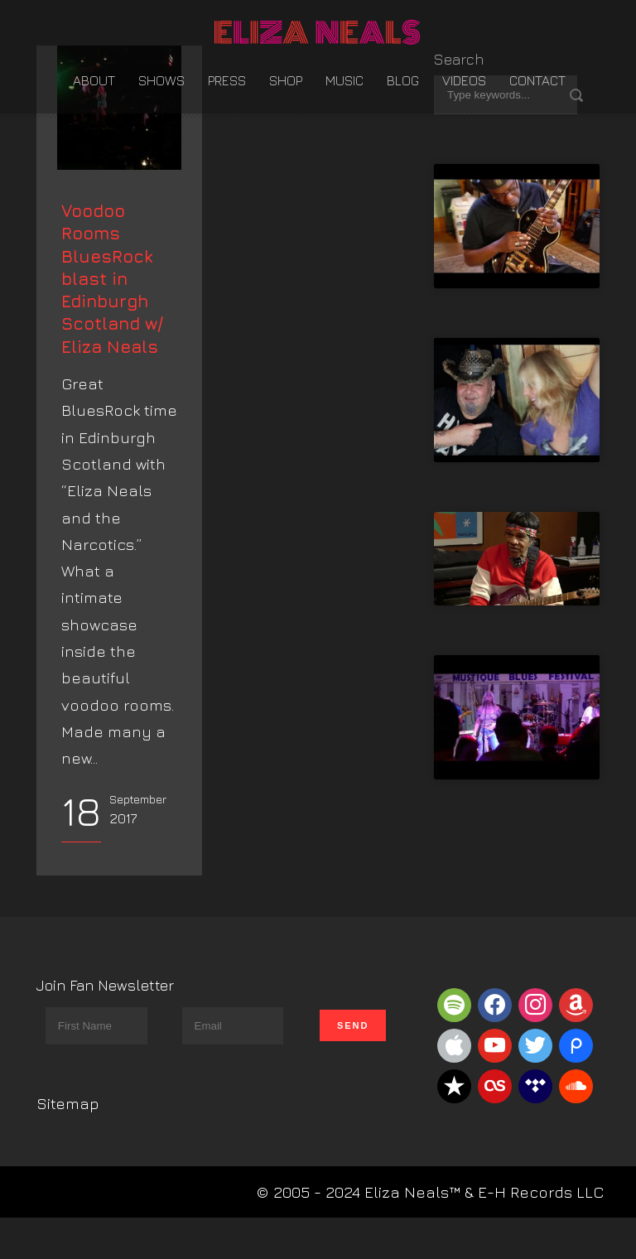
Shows (161, 80)
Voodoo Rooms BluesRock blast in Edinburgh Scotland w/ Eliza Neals (112, 320)
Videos (464, 80)
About (94, 80)
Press (227, 80)
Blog (403, 80)
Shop (285, 80)
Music (344, 80)
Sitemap (67, 1145)
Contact (537, 80)
